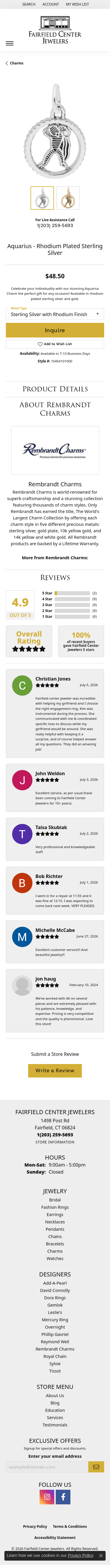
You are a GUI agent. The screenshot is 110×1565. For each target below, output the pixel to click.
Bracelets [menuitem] (55, 1244)
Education (55, 1410)
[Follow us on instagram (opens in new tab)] (47, 1497)
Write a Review (54, 1070)
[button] (28, 4)
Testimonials (55, 1425)
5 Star (47, 593)
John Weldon (50, 773)
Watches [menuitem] (55, 1258)
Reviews (55, 577)
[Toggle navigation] (9, 41)
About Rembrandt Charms (55, 409)
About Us (55, 1395)
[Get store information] (55, 1142)
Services (55, 1417)
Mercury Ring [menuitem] (55, 1319)
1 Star (47, 616)
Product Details (55, 388)
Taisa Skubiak (51, 827)
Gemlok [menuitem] (54, 1305)
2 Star (47, 610)
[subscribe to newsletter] (96, 1466)
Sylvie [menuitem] (54, 1363)
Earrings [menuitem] (55, 1214)
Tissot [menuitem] (55, 1371)
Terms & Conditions (70, 1526)
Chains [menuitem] (55, 1236)
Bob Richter (49, 876)
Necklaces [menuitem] (55, 1222)
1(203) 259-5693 (55, 225)
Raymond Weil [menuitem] (55, 1341)
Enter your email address (55, 1456)
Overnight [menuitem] (55, 1327)
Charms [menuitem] (54, 1251)
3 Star (47, 604)
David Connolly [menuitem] (55, 1290)
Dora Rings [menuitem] (55, 1297)
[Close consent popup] (101, 1555)
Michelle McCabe (55, 930)
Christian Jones (53, 679)
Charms (16, 63)
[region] (55, 131)
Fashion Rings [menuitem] (55, 1207)
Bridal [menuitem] (55, 1200)
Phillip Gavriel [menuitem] (54, 1334)
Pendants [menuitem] (55, 1229)
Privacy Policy (35, 1526)
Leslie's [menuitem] (55, 1312)
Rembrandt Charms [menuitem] (54, 1349)
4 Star (47, 598)
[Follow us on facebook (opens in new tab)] (63, 1497)
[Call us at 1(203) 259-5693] (55, 1134)
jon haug (45, 979)
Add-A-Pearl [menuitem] (55, 1283)
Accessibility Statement (54, 1537)
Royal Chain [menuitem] (55, 1356)
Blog (55, 1403)
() (94, 593)
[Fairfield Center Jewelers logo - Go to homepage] (55, 30)
